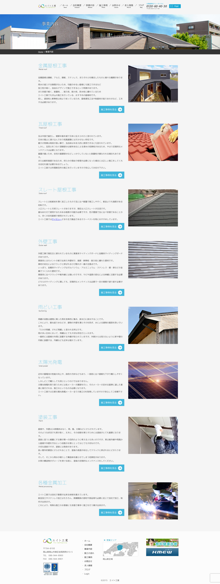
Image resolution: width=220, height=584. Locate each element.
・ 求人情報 (87, 565)
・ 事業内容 (87, 549)
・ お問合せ (87, 561)
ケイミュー (57, 219)
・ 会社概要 (87, 545)
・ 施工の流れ (88, 553)
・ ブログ (86, 569)
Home (40, 51)
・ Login (85, 573)
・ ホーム (86, 540)
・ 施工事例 (87, 557)
